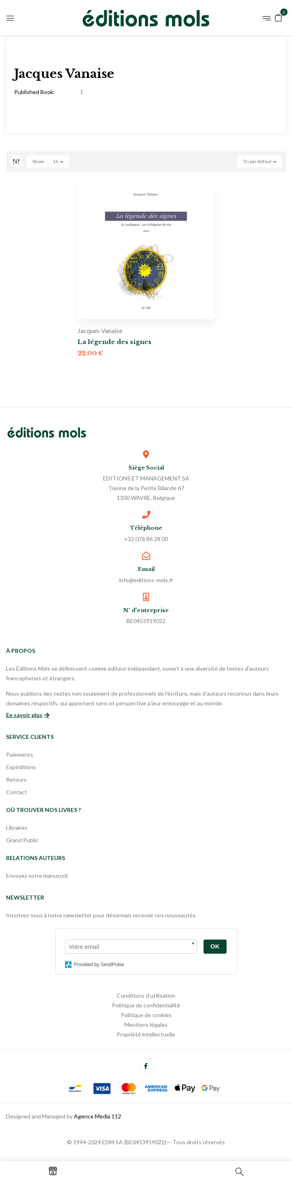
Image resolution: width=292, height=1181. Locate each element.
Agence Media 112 (97, 1116)
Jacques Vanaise (100, 330)
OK (215, 946)
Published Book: (34, 91)
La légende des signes (114, 342)
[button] (278, 17)
